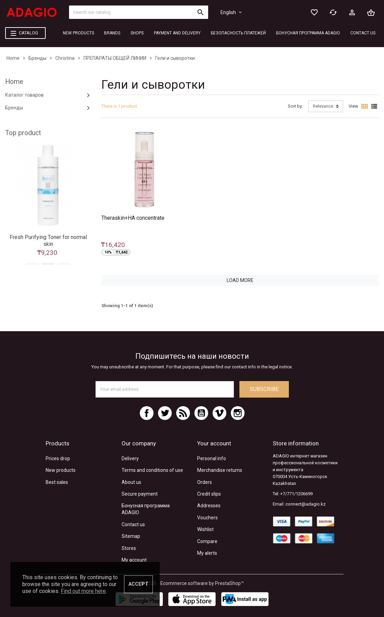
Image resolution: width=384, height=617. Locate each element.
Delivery (130, 458)
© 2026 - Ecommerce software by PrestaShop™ (192, 583)
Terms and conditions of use (152, 470)
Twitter (165, 413)
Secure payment (140, 494)
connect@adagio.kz (305, 504)
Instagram (238, 413)
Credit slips (209, 494)
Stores (129, 548)
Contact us (133, 524)
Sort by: (295, 106)
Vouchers (207, 517)
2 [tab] (48, 264)
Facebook (147, 413)
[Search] (138, 12)
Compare (207, 541)
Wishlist (205, 529)
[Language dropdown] (231, 12)
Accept (138, 584)
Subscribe (264, 389)
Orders (204, 482)
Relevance (323, 106)
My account (134, 560)
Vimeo (219, 413)
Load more (240, 280)
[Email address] (164, 389)
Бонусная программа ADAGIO (146, 509)
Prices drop (58, 458)
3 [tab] (64, 264)
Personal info (211, 458)
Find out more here (83, 591)
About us (131, 482)
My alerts (207, 553)
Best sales (57, 482)
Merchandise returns (219, 470)
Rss (183, 413)
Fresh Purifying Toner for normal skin (48, 240)
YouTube (201, 413)
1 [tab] (32, 264)
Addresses (209, 505)
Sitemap (131, 536)
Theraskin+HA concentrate (133, 218)
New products (61, 470)
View (353, 106)
